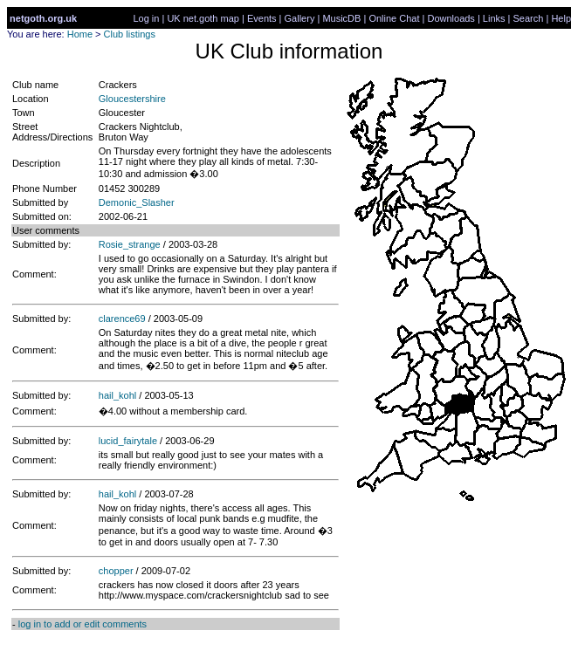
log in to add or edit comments (82, 624)
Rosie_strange (130, 244)
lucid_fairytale (128, 440)
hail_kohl (117, 395)
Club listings (129, 34)
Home (80, 34)
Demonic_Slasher (137, 202)
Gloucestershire (132, 98)
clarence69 (122, 318)
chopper (116, 570)
